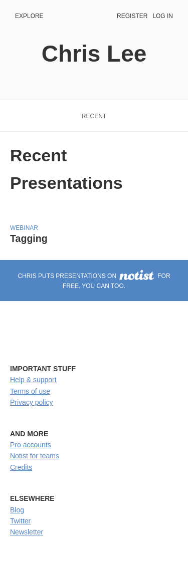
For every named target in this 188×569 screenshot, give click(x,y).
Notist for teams (34, 456)
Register (132, 16)
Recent (94, 116)
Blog (17, 510)
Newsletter (26, 532)
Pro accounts (30, 445)
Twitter (20, 521)
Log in (162, 16)
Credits (21, 467)
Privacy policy (31, 402)
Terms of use (30, 391)
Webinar (24, 227)
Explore (29, 16)
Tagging (29, 238)
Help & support (33, 380)
